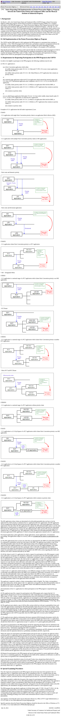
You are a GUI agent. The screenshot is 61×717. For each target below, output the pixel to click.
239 (53, 7)
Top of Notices (5, 1)
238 (50, 7)
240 (56, 7)
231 (31, 7)
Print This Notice (47, 1)
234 (39, 7)
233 (37, 7)
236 (45, 7)
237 (47, 7)
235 (42, 7)
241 (58, 7)
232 (34, 7)
